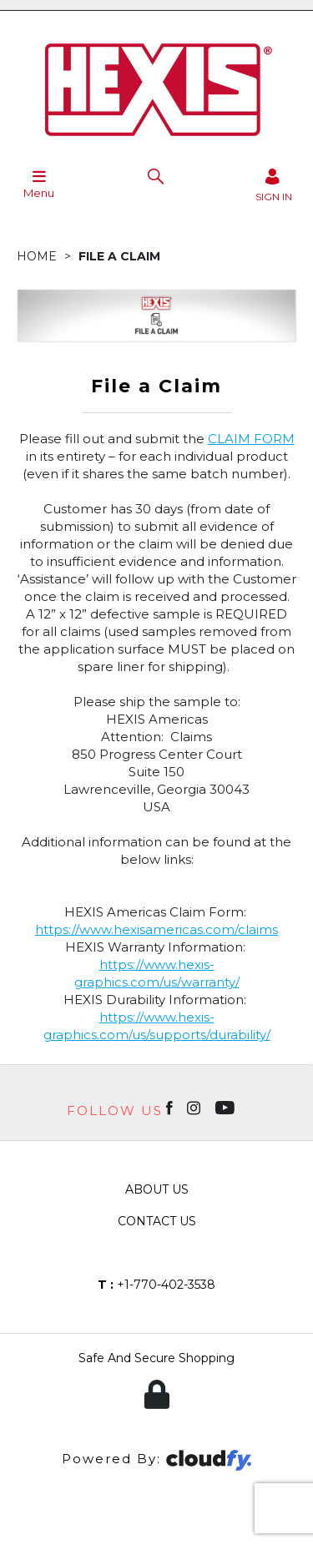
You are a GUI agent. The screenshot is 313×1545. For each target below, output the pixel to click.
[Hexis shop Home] (157, 141)
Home (37, 256)
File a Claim (119, 256)
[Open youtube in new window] (226, 1106)
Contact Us (157, 1221)
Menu (38, 183)
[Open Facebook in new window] (170, 1106)
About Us (157, 1189)
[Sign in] (273, 185)
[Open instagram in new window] (195, 1106)
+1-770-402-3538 (156, 1284)
